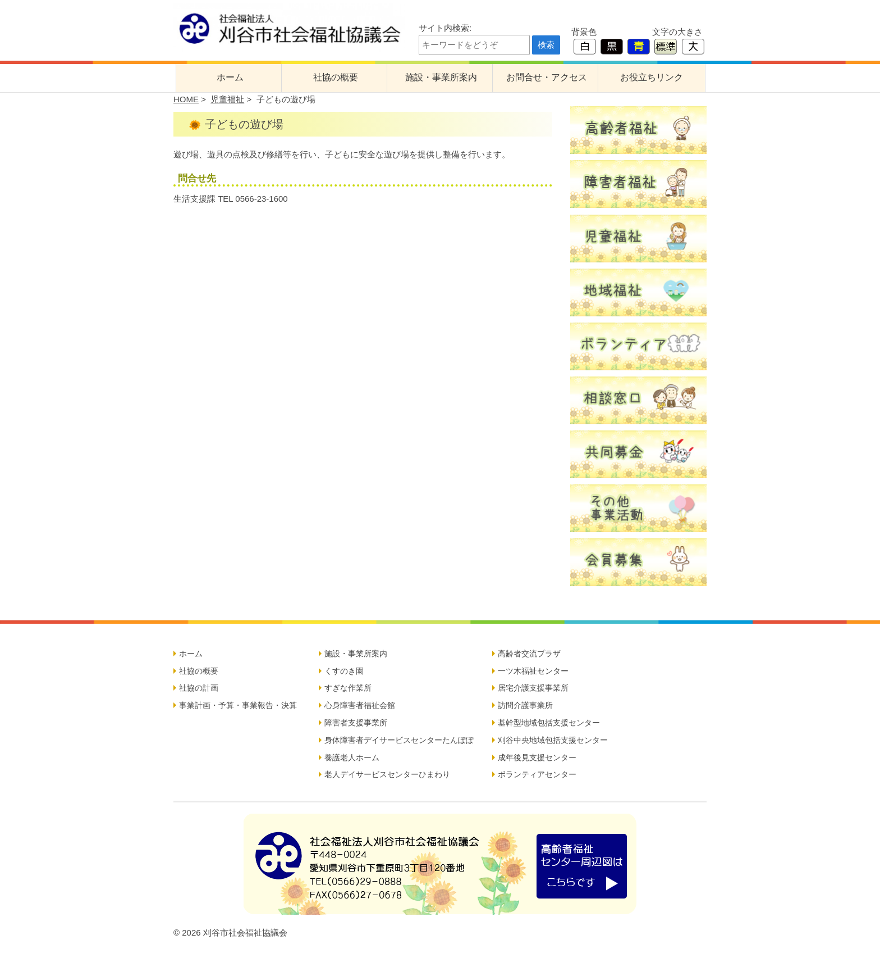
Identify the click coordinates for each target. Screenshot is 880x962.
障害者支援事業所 (355, 722)
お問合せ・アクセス (546, 77)
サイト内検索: (445, 28)
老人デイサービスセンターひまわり (387, 774)
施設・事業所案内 (441, 77)
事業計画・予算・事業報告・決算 (238, 705)
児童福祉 (227, 99)
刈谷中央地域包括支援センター (553, 740)
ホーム (230, 77)
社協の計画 (198, 687)
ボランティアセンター (537, 774)
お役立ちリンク (651, 77)
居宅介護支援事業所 (533, 687)
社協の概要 (335, 77)
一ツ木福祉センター (533, 670)
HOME (186, 99)
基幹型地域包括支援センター (549, 722)
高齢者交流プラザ (529, 653)
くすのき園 (344, 670)
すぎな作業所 (348, 687)
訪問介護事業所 (525, 705)
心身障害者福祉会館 (359, 705)
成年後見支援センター (537, 757)
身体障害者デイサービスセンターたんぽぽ (399, 740)
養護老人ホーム (351, 757)
